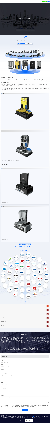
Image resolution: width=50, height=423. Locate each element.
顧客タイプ (3, 378)
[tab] (4, 40)
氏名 (2, 360)
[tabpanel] (25, 142)
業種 (2, 382)
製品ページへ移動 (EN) (25, 244)
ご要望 (2, 395)
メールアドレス (4, 373)
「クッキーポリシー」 (33, 416)
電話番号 (3, 369)
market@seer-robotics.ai (15, 406)
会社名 (2, 391)
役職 (2, 364)
